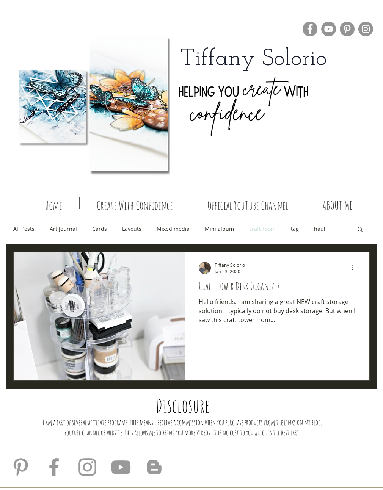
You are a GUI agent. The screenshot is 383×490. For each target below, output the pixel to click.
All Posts (24, 228)
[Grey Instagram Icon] (87, 467)
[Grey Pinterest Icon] (21, 467)
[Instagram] (365, 29)
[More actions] (354, 267)
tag (295, 228)
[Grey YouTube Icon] (121, 467)
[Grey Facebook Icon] (54, 467)
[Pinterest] (347, 29)
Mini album (219, 228)
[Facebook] (310, 29)
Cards (99, 228)
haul (319, 228)
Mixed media (173, 228)
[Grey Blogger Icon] (154, 467)
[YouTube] (328, 29)
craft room (262, 228)
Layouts (131, 228)
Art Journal (63, 228)
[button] (360, 230)
